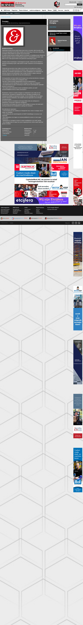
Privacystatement (39, 213)
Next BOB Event (16, 209)
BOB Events (7, 10)
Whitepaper (15, 213)
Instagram (76, 223)
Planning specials (4, 213)
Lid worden (26, 210)
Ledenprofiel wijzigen (28, 213)
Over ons (60, 10)
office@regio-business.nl (58, 49)
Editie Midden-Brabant (5, 209)
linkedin (79, 223)
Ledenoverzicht (27, 209)
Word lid (67, 10)
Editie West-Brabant (5, 211)
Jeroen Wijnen (53, 26)
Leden (55, 10)
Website (5, 135)
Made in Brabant (23, 10)
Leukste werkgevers (34, 10)
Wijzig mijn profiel (72, 2)
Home (1, 10)
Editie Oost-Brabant (5, 210)
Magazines (14, 10)
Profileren (80, 2)
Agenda (44, 10)
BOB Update (26, 211)
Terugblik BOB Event (17, 210)
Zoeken (79, 4)
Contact (37, 210)
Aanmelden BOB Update (52, 209)
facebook (73, 223)
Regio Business (13, 4)
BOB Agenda (15, 211)
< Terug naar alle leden (6, 16)
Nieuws (50, 10)
